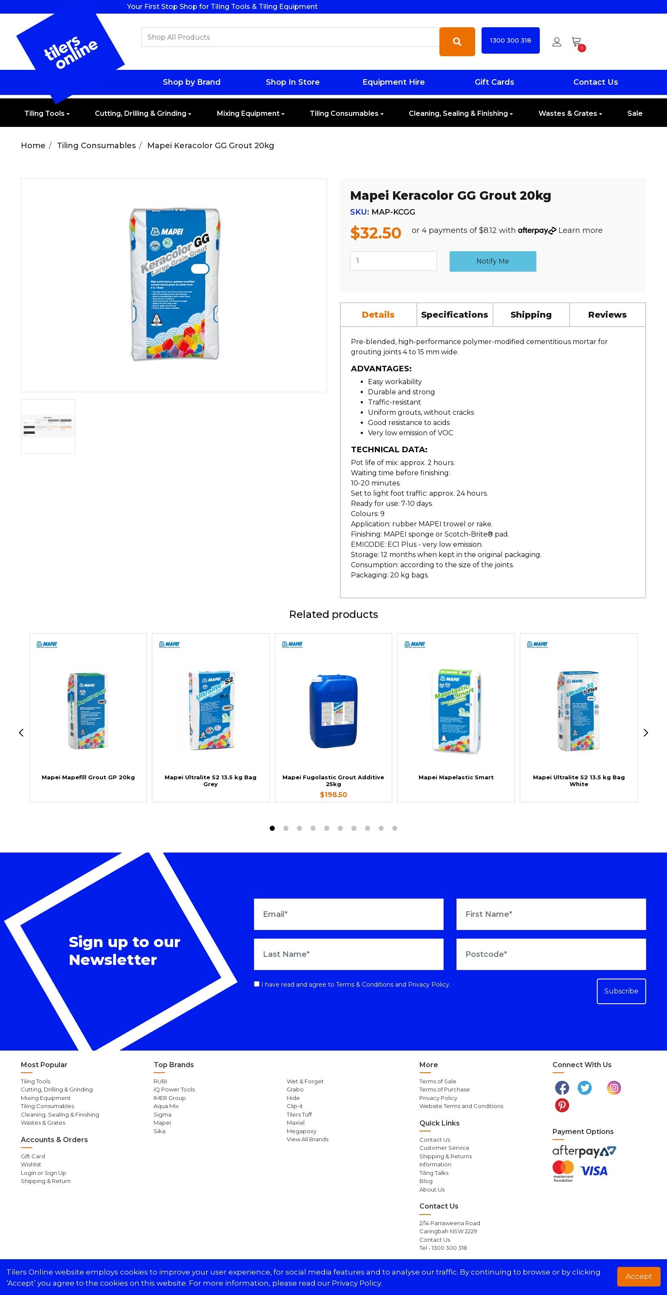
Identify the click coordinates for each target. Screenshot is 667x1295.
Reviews (607, 315)
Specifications (454, 315)
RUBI (160, 1081)
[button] (556, 41)
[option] (48, 426)
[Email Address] (349, 914)
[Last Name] (349, 954)
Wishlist (31, 1164)
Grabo (295, 1089)
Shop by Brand (192, 82)
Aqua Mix (166, 1106)
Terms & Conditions (364, 984)
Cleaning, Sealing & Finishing (458, 113)
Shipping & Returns (445, 1156)
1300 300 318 (510, 40)
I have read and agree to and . (352, 984)
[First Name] (551, 914)
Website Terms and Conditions (461, 1106)
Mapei (162, 1122)
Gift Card (33, 1156)
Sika (159, 1131)
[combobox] (290, 37)
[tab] (379, 314)
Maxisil (296, 1122)
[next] (646, 732)
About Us (432, 1189)
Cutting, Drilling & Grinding (140, 113)
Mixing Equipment (248, 113)
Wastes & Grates (568, 113)
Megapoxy (301, 1131)
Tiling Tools (44, 113)
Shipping (531, 315)
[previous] (21, 732)
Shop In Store (293, 82)
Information (435, 1164)
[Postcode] (551, 954)
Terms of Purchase (444, 1089)
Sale (635, 113)
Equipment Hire (393, 82)
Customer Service (444, 1147)
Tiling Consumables (344, 113)
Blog (426, 1180)
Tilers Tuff (299, 1114)
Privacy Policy (428, 984)
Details (378, 315)
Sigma (162, 1114)
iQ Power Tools (174, 1089)
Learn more (581, 230)
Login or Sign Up (43, 1172)
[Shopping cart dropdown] (579, 41)
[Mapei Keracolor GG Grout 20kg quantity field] (393, 261)
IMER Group (170, 1097)
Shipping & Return (46, 1180)
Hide (293, 1097)
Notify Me (492, 261)
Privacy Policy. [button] (357, 1283)
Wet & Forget (305, 1081)
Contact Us (595, 82)
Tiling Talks (433, 1172)
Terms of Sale (437, 1081)
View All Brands (307, 1139)
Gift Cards (494, 82)
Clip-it (295, 1106)
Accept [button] (639, 1276)
